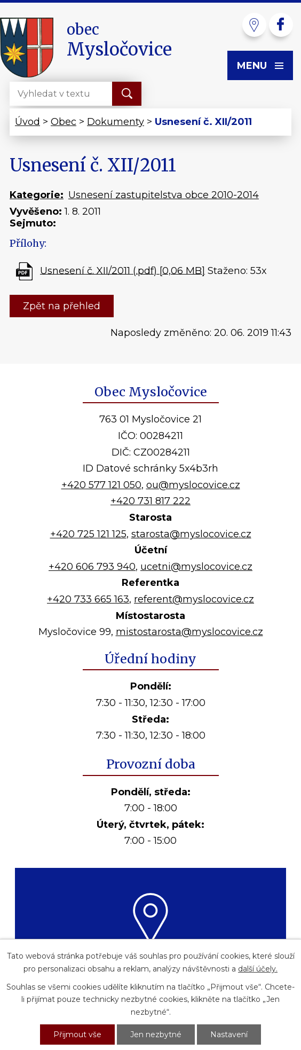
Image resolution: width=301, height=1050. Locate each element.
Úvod (27, 122)
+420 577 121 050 (101, 485)
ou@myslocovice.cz (193, 485)
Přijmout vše (77, 1034)
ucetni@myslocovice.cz (196, 567)
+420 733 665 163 (88, 599)
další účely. (258, 969)
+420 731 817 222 (150, 501)
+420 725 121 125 (88, 534)
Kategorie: (37, 195)
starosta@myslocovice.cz (191, 534)
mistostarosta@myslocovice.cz (189, 632)
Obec (63, 122)
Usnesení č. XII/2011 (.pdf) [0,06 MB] (122, 270)
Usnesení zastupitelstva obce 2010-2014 (163, 195)
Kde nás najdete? (150, 958)
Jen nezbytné (155, 1034)
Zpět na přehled (61, 306)
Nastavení (229, 1034)
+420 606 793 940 (92, 567)
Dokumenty (115, 122)
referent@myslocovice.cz (194, 599)
